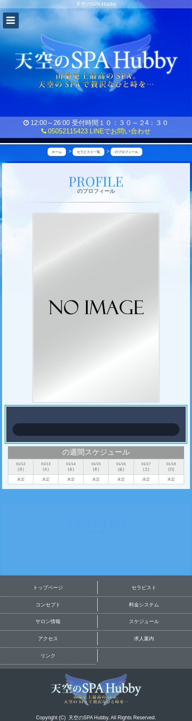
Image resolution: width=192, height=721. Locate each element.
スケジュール (144, 621)
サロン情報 (48, 621)
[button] (11, 20)
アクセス (48, 639)
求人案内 (144, 639)
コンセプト (48, 605)
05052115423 (64, 131)
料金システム (144, 605)
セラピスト (144, 588)
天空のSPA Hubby (88, 718)
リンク (48, 656)
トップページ (48, 588)
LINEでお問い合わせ (120, 131)
